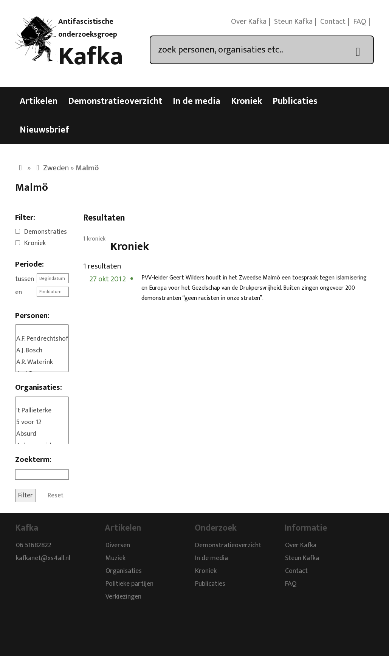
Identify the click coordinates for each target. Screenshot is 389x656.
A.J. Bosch (41, 351)
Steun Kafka (293, 21)
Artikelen (38, 101)
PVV (146, 278)
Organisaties (123, 571)
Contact (333, 21)
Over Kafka (249, 21)
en (18, 292)
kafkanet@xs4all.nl (43, 558)
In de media (196, 101)
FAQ (359, 21)
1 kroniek (94, 239)
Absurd (41, 434)
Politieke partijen (129, 584)
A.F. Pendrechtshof (41, 339)
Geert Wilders (187, 278)
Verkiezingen (123, 597)
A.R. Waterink (41, 362)
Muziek (115, 558)
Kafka (90, 56)
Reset (56, 495)
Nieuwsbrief (44, 129)
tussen (24, 279)
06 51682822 (33, 545)
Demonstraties (45, 232)
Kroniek (246, 101)
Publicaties (295, 101)
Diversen (117, 545)
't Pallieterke (41, 411)
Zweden (56, 168)
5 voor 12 (41, 422)
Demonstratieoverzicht (115, 101)
